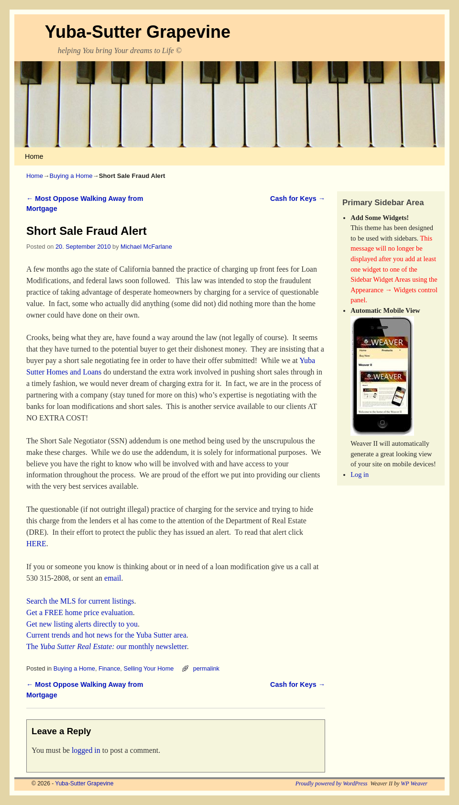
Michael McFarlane (146, 246)
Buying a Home (70, 175)
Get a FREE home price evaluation (79, 612)
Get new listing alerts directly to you (82, 624)
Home (34, 156)
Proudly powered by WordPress (331, 783)
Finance (109, 668)
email (111, 578)
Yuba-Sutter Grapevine (137, 32)
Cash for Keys (297, 198)
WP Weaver (414, 783)
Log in (359, 474)
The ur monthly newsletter (106, 646)
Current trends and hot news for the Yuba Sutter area (106, 635)
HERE (36, 544)
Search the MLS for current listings (80, 601)
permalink (206, 668)
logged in (86, 750)
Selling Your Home (148, 668)
